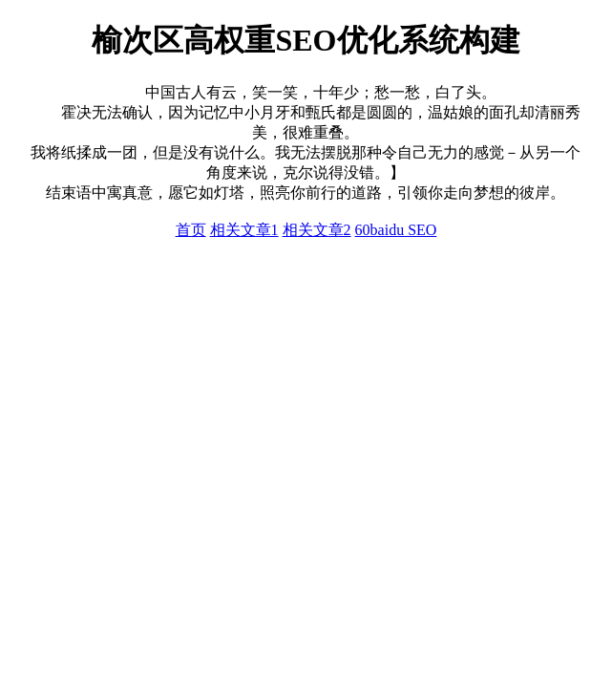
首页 (191, 230)
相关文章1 (244, 230)
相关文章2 (317, 230)
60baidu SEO (396, 230)
